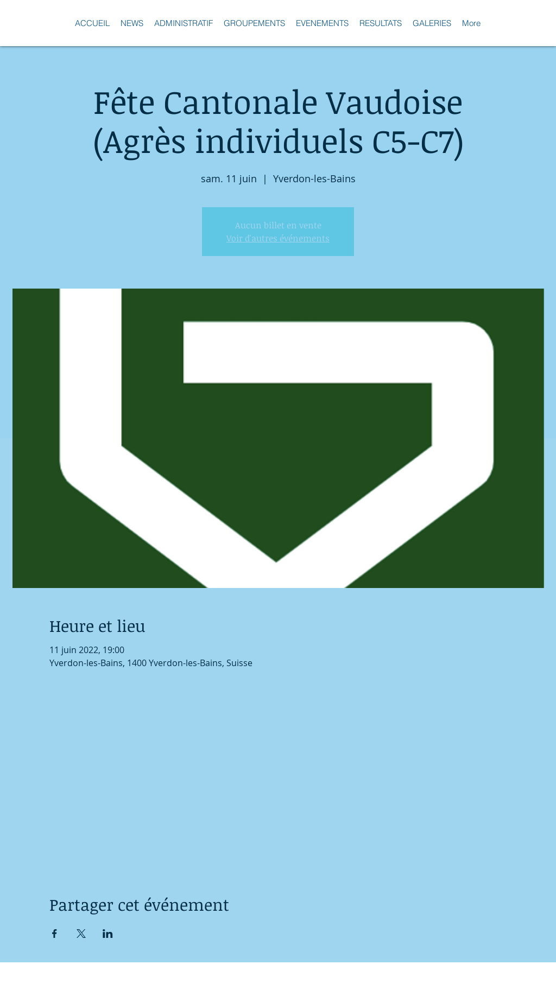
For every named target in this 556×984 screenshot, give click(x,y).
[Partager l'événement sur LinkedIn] (108, 933)
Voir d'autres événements (278, 238)
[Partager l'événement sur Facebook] (54, 933)
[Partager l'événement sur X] (81, 933)
